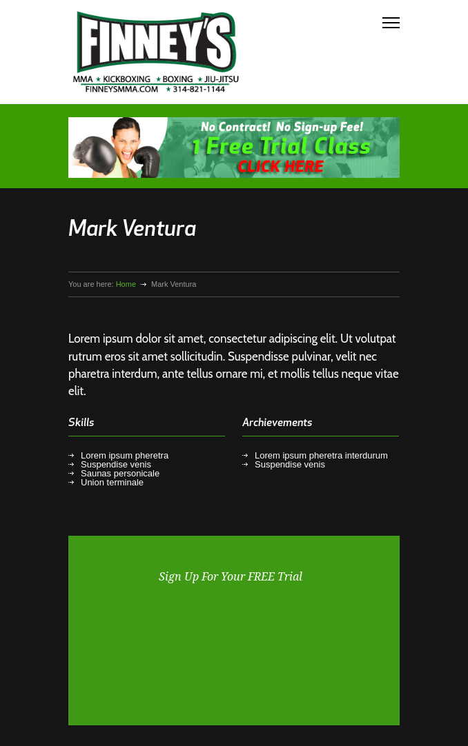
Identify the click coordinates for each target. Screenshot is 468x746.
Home (126, 284)
